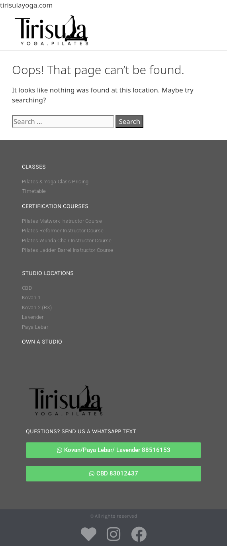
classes (34, 166)
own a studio (42, 341)
